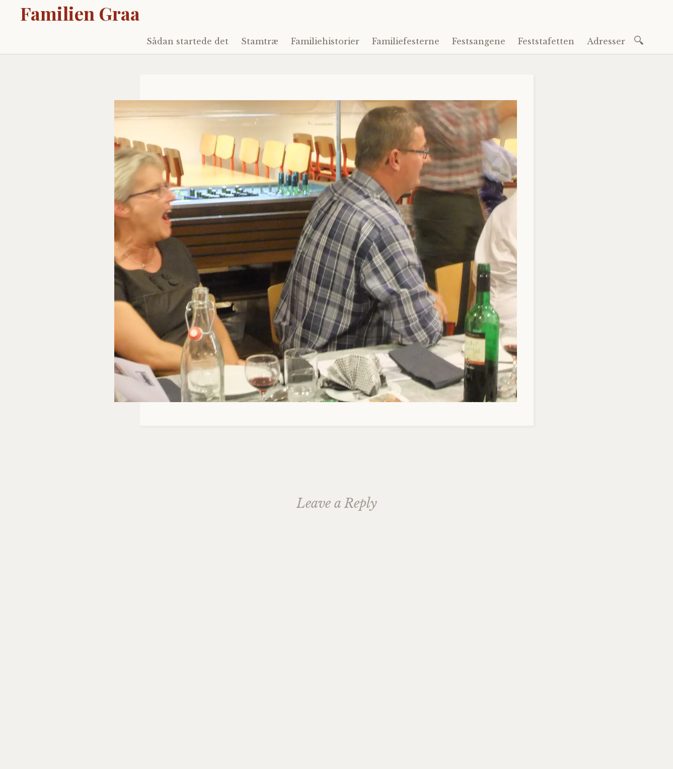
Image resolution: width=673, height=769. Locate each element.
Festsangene (478, 41)
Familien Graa (80, 13)
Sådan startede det (187, 41)
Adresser (606, 41)
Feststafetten (546, 41)
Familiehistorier (325, 41)
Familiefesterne (405, 41)
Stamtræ (259, 41)
